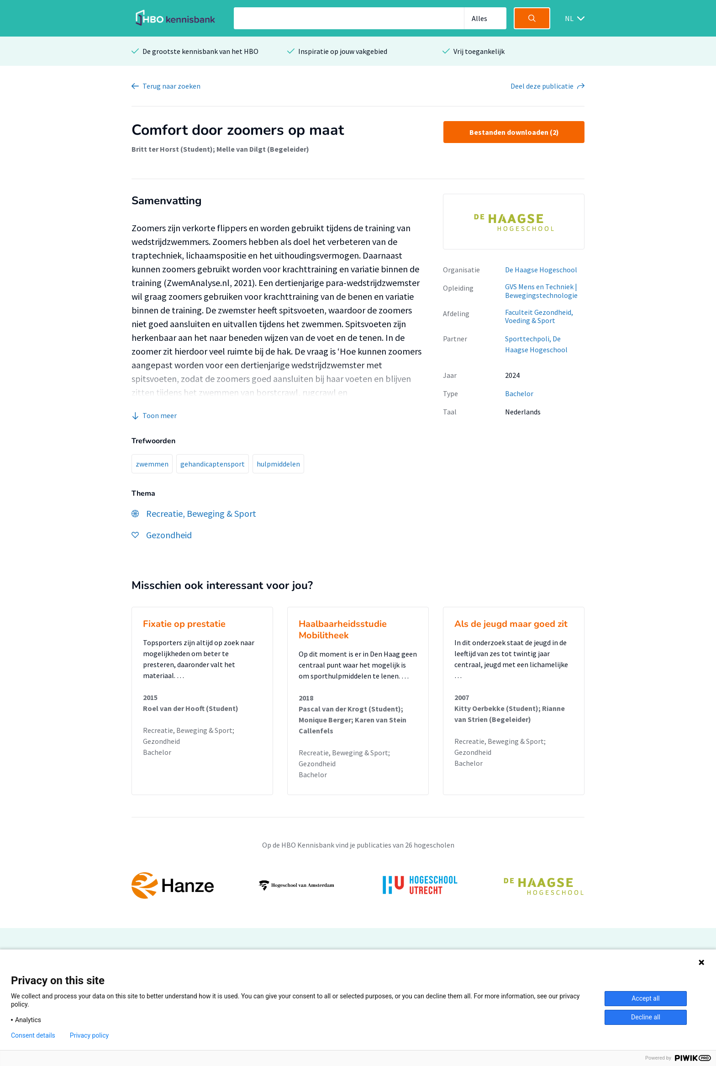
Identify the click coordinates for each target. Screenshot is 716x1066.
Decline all (645, 1017)
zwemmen (152, 463)
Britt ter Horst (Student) (172, 149)
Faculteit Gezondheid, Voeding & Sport (539, 316)
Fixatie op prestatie (184, 624)
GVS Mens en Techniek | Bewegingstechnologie (541, 290)
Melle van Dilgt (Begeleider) (262, 149)
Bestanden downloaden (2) (514, 132)
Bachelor (519, 393)
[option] (513, 221)
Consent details (33, 1035)
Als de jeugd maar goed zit (511, 624)
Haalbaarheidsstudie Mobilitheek (343, 630)
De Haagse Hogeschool (541, 269)
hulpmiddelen (278, 463)
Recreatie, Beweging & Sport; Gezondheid (188, 736)
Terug (171, 86)
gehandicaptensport (212, 463)
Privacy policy (89, 1035)
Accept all (646, 998)
